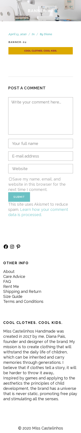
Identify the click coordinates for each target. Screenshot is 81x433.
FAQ (7, 281)
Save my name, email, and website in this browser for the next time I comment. (37, 184)
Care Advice (14, 276)
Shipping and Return (22, 291)
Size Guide (12, 296)
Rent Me (11, 286)
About (8, 271)
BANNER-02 (17, 42)
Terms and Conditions (23, 301)
